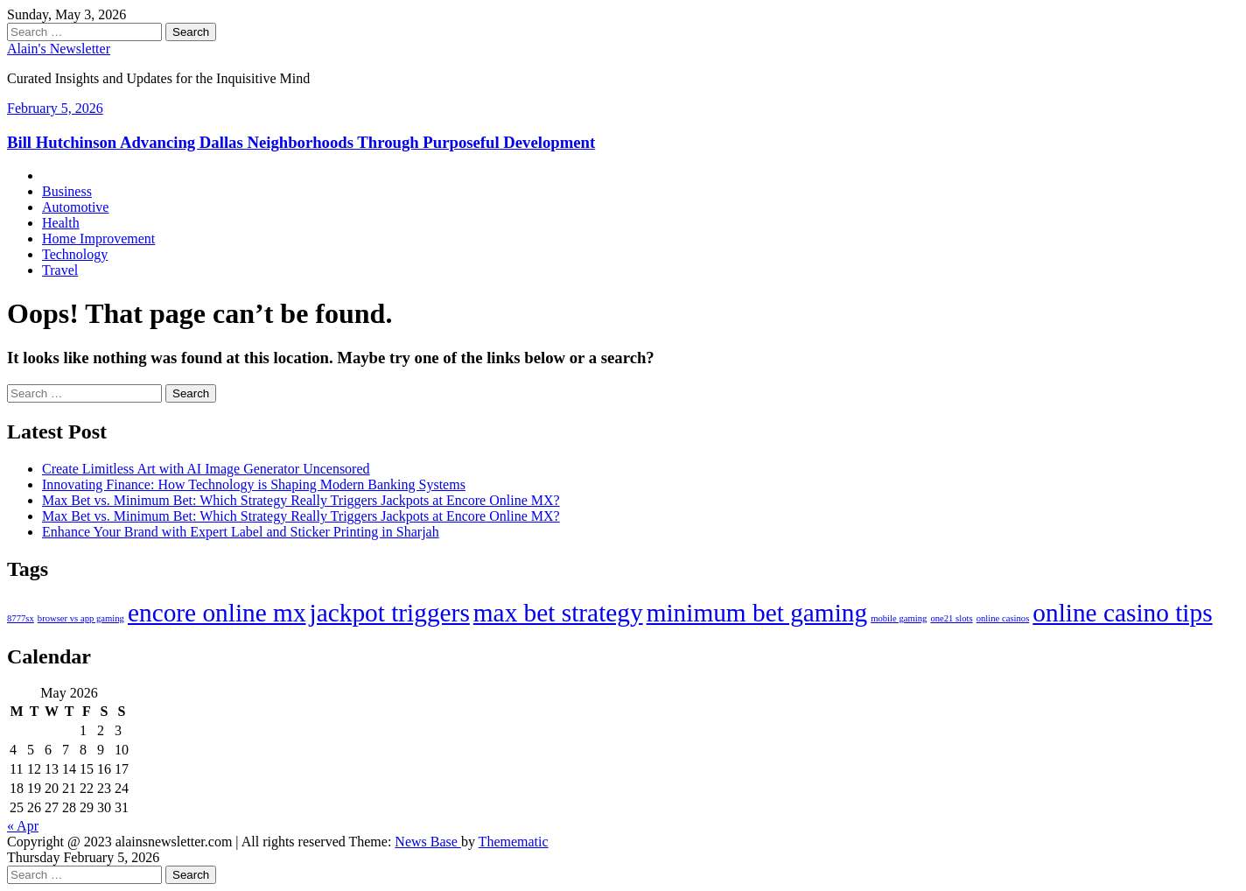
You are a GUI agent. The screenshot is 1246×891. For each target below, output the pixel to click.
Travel (60, 270)
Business (67, 191)
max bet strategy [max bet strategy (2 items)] (558, 613)
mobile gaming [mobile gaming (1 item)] (899, 618)
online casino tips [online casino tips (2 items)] (1122, 613)
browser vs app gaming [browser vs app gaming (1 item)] (81, 618)
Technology (75, 254)
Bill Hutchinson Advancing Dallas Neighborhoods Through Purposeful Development (301, 142)
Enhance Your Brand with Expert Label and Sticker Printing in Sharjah (240, 531)
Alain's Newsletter (58, 48)
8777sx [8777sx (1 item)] (20, 618)
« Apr (22, 825)
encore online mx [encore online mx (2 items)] (217, 613)
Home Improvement (98, 238)
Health (61, 222)
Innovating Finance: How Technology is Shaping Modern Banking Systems (254, 484)
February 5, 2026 (55, 108)
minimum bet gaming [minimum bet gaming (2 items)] (757, 613)
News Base (428, 841)
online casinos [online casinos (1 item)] (1003, 618)
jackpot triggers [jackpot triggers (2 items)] (390, 613)
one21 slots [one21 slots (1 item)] (951, 618)
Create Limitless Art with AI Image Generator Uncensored (206, 468)
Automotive (75, 207)
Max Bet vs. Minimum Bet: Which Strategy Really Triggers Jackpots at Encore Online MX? (301, 500)
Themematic (514, 841)
